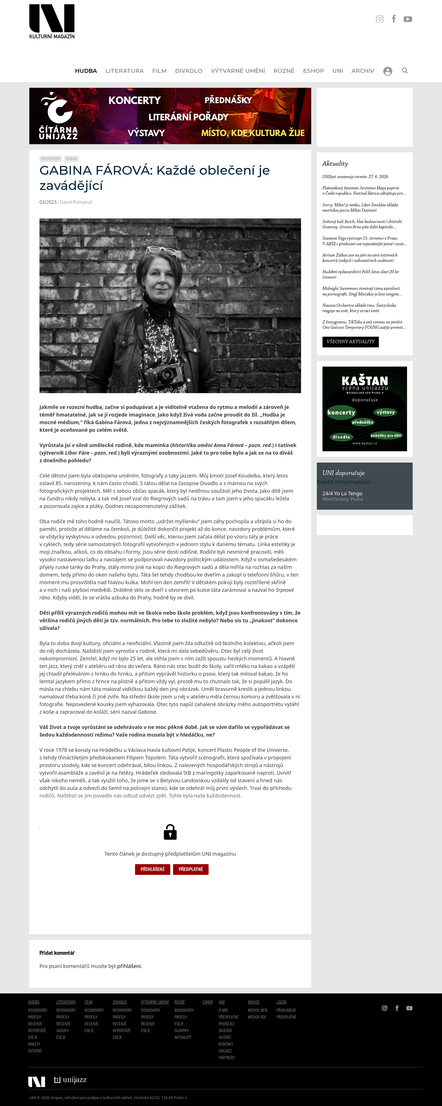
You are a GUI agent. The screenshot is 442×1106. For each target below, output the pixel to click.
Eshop (313, 70)
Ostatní (34, 1051)
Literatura (124, 70)
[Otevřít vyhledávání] (405, 71)
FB (394, 19)
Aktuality (335, 164)
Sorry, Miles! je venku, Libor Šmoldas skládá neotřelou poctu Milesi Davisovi (360, 208)
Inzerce (225, 1031)
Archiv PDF (257, 1017)
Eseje (32, 1037)
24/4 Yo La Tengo (342, 493)
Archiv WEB (258, 1010)
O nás (223, 1010)
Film (159, 70)
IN (379, 19)
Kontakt (226, 1044)
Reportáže (37, 1031)
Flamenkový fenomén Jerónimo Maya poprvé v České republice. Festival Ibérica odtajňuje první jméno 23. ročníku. (364, 191)
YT (408, 19)
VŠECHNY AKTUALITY (351, 342)
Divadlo (188, 70)
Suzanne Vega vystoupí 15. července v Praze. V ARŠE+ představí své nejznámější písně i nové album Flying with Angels (362, 241)
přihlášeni (129, 966)
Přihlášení (153, 869)
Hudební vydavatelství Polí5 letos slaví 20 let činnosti (360, 275)
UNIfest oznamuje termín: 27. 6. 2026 (355, 177)
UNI (337, 70)
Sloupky (181, 1031)
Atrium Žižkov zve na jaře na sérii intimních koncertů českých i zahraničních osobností (359, 258)
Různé (284, 70)
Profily (34, 1017)
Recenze (35, 1024)
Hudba (86, 70)
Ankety (34, 1044)
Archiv (363, 70)
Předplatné (191, 869)
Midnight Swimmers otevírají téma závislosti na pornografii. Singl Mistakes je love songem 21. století (361, 291)
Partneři (227, 1058)
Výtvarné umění (238, 70)
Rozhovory (50, 159)
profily (62, 1017)
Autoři (225, 1037)
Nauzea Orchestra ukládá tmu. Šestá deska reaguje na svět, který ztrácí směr (359, 308)
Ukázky (62, 1031)
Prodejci (226, 1024)
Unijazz (225, 1051)
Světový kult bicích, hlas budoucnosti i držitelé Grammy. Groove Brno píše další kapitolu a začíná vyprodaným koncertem (362, 225)
